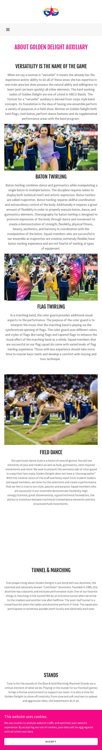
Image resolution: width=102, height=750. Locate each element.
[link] (51, 11)
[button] (7, 29)
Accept (51, 741)
